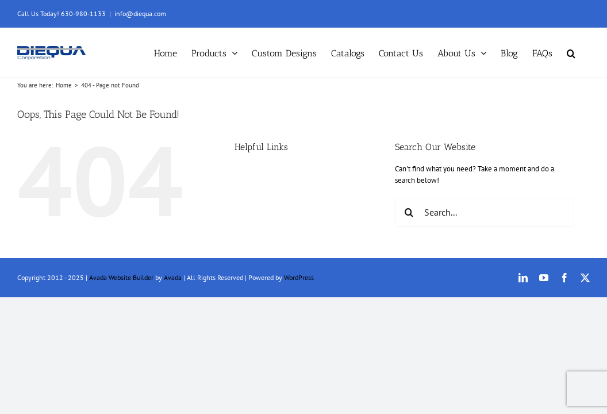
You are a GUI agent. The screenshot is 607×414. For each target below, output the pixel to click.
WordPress (299, 277)
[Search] (409, 212)
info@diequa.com (140, 13)
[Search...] (484, 212)
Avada (173, 277)
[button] (585, 52)
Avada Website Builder (121, 277)
